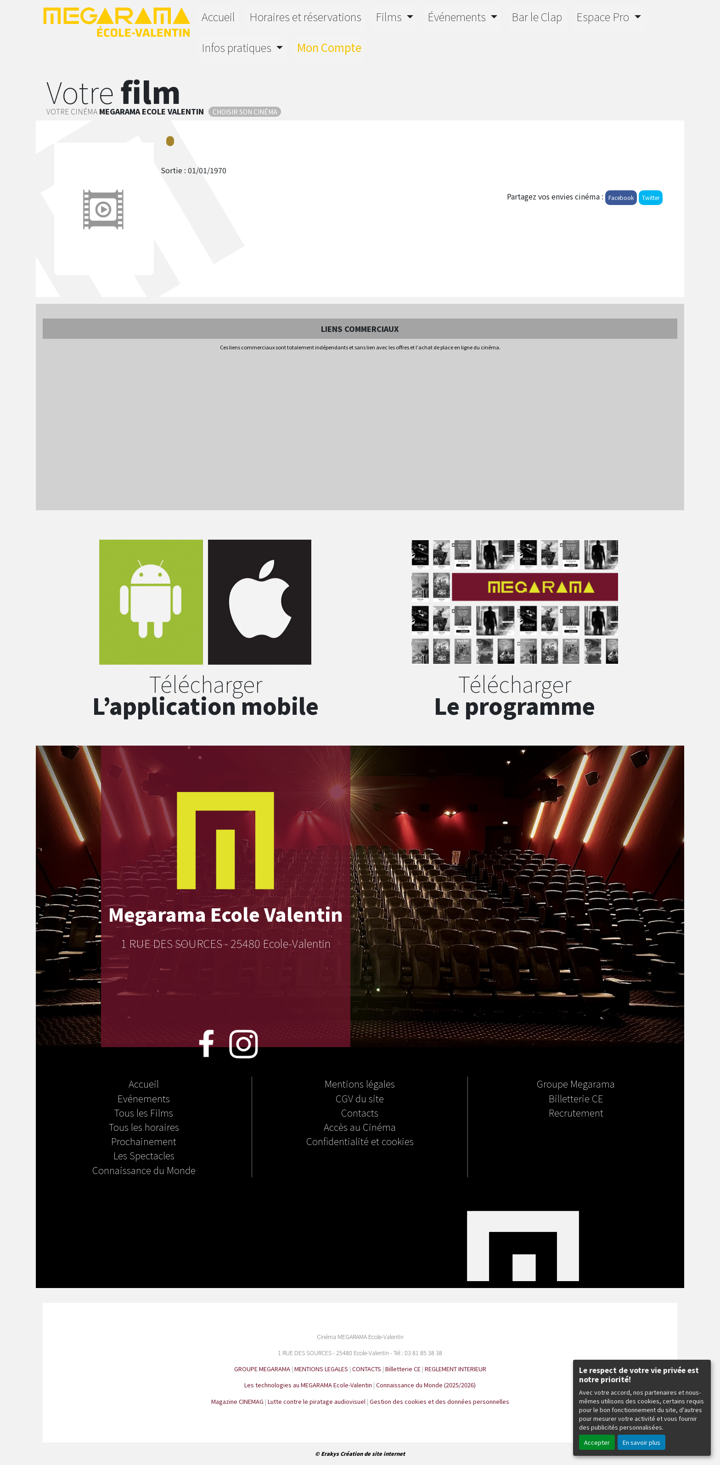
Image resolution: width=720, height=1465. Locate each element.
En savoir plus (641, 1442)
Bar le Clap (537, 16)
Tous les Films (143, 1112)
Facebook (621, 197)
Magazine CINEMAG (237, 1401)
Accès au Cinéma (360, 1127)
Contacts (359, 1112)
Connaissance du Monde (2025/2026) (426, 1384)
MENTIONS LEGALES (321, 1368)
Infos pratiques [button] (238, 47)
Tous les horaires (144, 1127)
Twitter (650, 197)
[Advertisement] (360, 431)
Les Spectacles (143, 1155)
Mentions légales (360, 1083)
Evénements (144, 1098)
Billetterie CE (576, 1098)
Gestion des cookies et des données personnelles (439, 1401)
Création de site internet (372, 1453)
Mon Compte (329, 47)
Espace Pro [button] (603, 16)
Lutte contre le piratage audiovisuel (317, 1401)
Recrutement (576, 1112)
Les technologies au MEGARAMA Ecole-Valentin (308, 1384)
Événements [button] (458, 16)
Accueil (218, 16)
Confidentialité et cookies (360, 1141)
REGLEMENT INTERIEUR (455, 1368)
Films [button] (390, 16)
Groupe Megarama (576, 1083)
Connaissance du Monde (144, 1170)
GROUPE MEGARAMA (262, 1368)
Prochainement (143, 1141)
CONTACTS (366, 1368)
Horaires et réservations (305, 16)
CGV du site (360, 1098)
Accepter (597, 1442)
